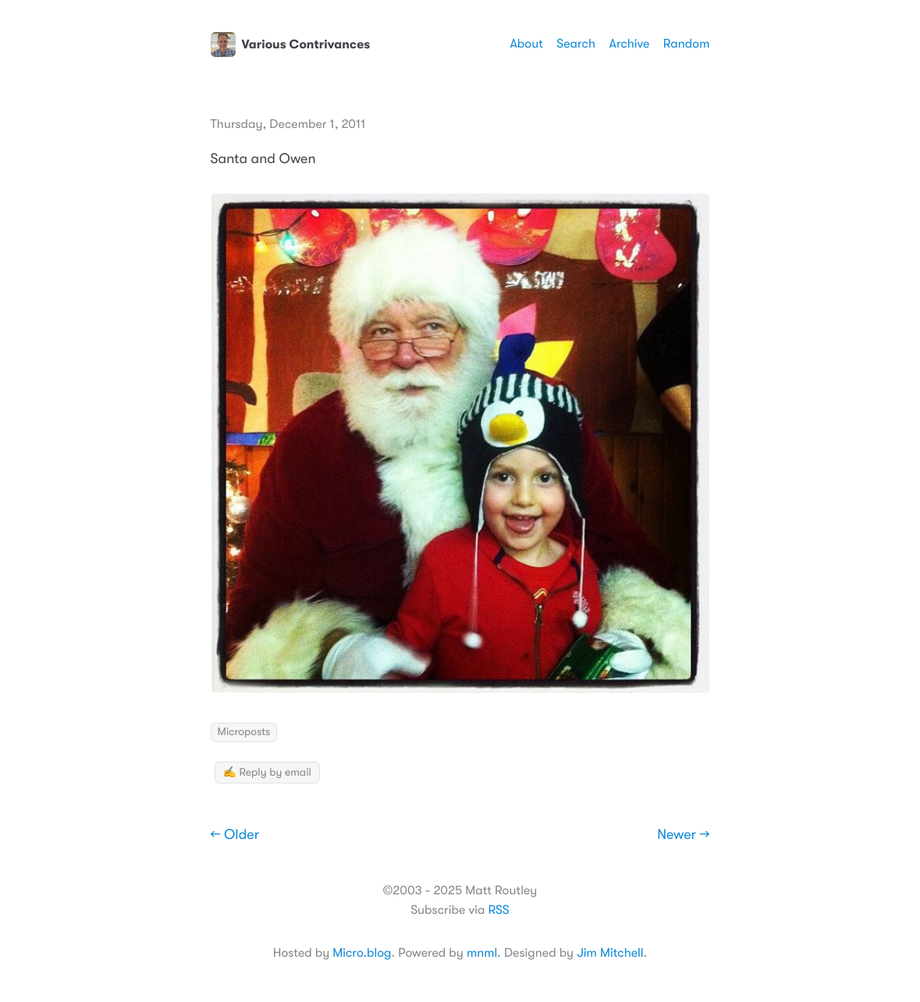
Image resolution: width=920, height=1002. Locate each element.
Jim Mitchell (610, 953)
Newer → (683, 835)
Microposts (244, 732)
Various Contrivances (291, 44)
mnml (482, 953)
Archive (629, 44)
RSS (498, 910)
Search (575, 44)
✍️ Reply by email (267, 772)
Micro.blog (361, 953)
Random (686, 44)
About (526, 44)
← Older (235, 835)
